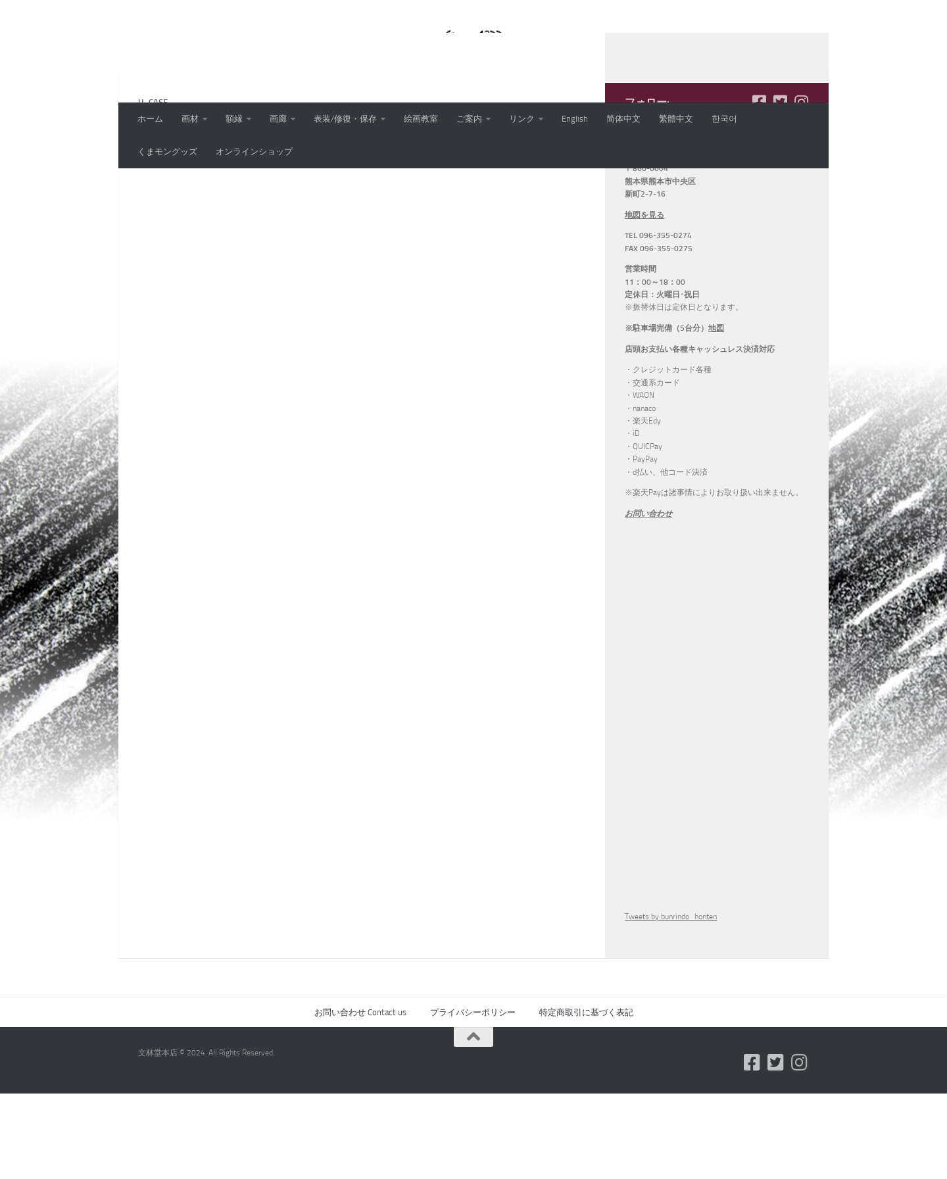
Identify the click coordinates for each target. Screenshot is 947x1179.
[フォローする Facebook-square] (759, 187)
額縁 (234, 119)
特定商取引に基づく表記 (586, 1098)
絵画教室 (421, 119)
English (575, 119)
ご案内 (469, 119)
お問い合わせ (648, 599)
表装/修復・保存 (345, 119)
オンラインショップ (254, 151)
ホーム (150, 119)
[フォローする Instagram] (801, 187)
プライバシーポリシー (473, 1098)
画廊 (278, 119)
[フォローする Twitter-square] (780, 187)
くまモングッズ (167, 151)
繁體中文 (676, 119)
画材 (190, 119)
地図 (716, 413)
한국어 (724, 119)
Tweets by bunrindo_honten (671, 1002)
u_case (153, 235)
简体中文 (623, 119)
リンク (522, 119)
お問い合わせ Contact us (360, 1098)
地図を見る (644, 300)
